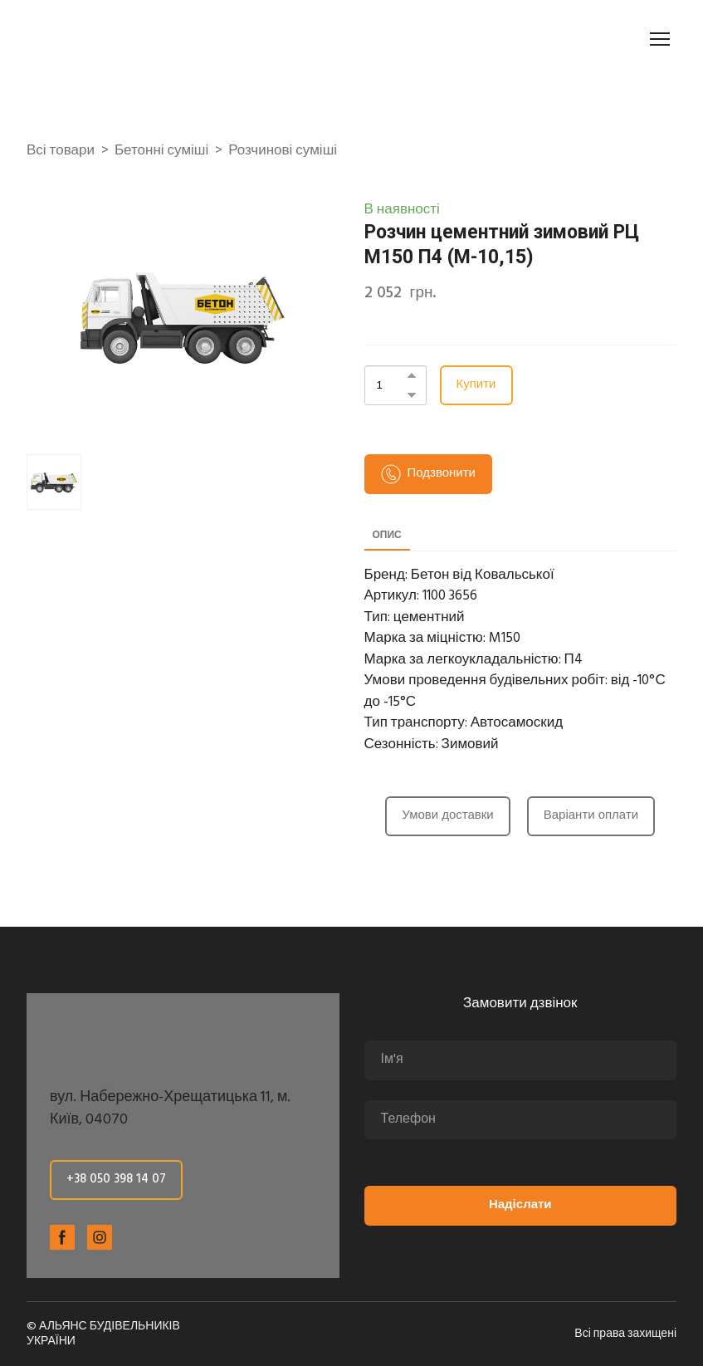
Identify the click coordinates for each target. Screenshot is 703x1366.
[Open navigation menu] (659, 39)
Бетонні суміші (161, 151)
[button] (412, 375)
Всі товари (61, 151)
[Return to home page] (119, 39)
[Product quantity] (391, 385)
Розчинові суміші (282, 151)
